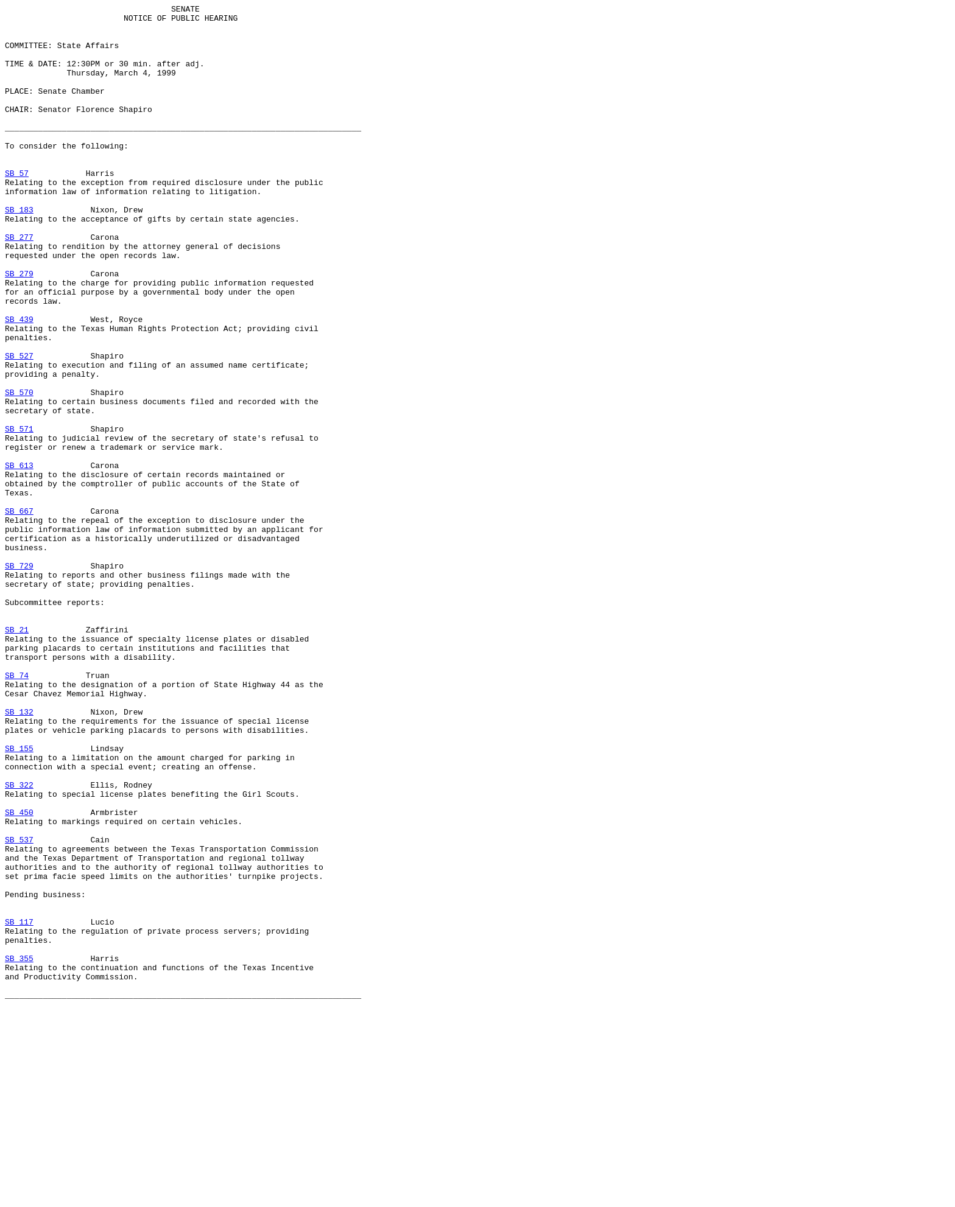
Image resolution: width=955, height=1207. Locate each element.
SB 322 (19, 941)
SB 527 (19, 426)
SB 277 (19, 284)
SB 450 (19, 974)
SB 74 (17, 810)
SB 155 (19, 897)
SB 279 (19, 328)
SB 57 (17, 207)
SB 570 (19, 470)
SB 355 (19, 1149)
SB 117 (19, 1105)
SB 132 (19, 853)
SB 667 (19, 612)
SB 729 (19, 678)
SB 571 (19, 514)
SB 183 (19, 251)
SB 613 (19, 558)
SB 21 (17, 755)
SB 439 (19, 382)
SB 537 (19, 1007)
